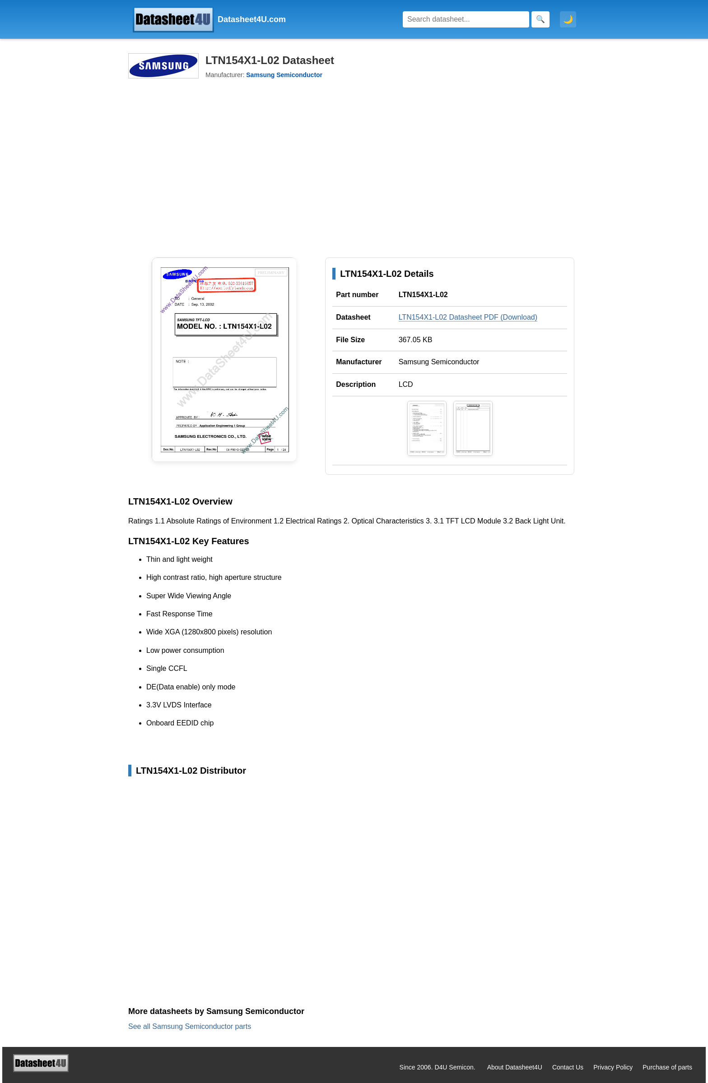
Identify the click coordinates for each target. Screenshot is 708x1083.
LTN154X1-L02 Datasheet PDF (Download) (468, 317)
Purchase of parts (667, 1067)
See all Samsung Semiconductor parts (189, 1026)
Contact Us (567, 1067)
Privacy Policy (613, 1067)
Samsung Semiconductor (439, 362)
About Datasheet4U (514, 1067)
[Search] (466, 19)
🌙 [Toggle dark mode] (568, 19)
